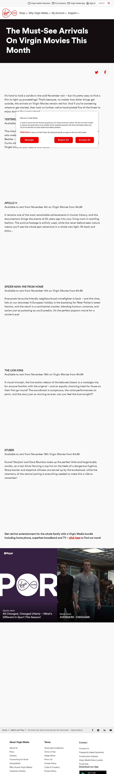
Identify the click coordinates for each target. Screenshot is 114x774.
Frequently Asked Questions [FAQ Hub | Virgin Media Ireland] (91, 752)
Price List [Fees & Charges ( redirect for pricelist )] (48, 760)
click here (74, 611)
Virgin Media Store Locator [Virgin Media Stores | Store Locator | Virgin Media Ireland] (91, 760)
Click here (24, 132)
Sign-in (92, 3)
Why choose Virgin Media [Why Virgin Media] (21, 767)
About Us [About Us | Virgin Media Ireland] (13, 748)
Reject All (63, 140)
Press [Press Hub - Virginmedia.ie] (12, 752)
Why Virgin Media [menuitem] (38, 13)
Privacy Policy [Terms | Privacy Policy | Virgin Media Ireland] (50, 771)
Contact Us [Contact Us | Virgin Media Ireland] (84, 749)
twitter (96, 72)
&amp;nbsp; (43, 247)
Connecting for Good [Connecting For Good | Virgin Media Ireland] (19, 760)
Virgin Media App (77, 3)
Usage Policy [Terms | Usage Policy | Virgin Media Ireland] (49, 756)
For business (60, 3)
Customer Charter (18, 771)
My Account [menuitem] (58, 13)
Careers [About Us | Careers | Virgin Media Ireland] (13, 756)
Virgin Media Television (41, 3)
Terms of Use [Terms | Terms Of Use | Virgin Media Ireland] (50, 752)
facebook (105, 72)
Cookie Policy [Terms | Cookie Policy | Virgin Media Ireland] (50, 763)
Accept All (85, 140)
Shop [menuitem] (22, 13)
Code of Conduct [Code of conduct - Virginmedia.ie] (52, 767)
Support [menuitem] (72, 13)
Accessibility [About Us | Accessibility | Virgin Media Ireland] (15, 763)
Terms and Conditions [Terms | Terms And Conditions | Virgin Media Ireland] (53, 748)
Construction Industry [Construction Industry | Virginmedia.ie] (88, 756)
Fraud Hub (83, 764)
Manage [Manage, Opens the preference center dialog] (29, 140)
